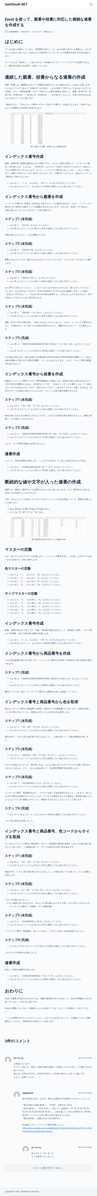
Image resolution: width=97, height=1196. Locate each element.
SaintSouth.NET (16, 4)
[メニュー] (91, 4)
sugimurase (27, 1093)
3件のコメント (49, 32)
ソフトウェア (36, 32)
